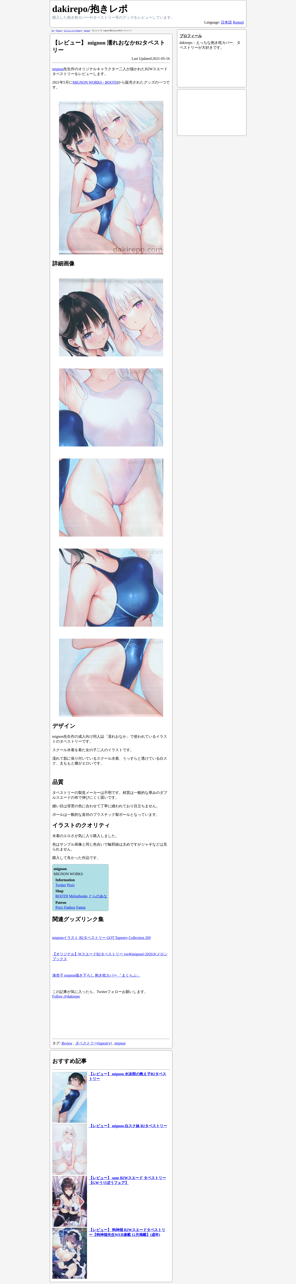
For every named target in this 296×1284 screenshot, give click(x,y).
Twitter (61, 885)
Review (67, 1043)
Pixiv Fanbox (65, 907)
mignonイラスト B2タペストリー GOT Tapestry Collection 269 (101, 938)
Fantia (80, 907)
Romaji (238, 22)
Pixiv (71, 885)
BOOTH (62, 896)
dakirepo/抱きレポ (90, 9)
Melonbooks (78, 896)
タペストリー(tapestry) (93, 1043)
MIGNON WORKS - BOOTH (95, 82)
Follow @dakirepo (66, 996)
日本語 (226, 22)
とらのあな (98, 896)
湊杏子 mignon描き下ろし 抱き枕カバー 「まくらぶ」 (96, 975)
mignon (58, 69)
